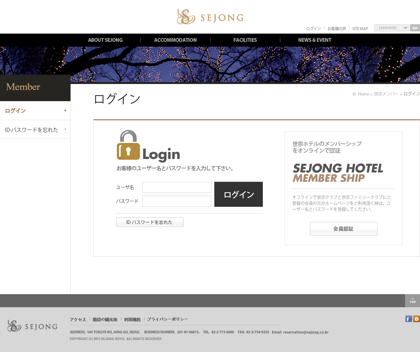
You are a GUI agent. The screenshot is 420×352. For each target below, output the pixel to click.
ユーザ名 (125, 187)
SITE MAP (360, 29)
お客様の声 (336, 29)
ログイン (313, 29)
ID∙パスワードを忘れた (31, 130)
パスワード (127, 201)
